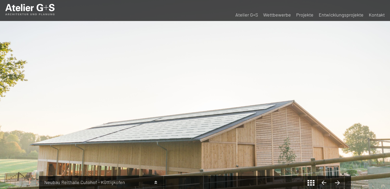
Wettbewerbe (277, 15)
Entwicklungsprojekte (341, 15)
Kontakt (377, 15)
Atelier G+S (246, 15)
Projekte (304, 15)
